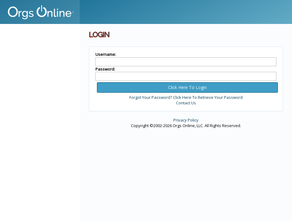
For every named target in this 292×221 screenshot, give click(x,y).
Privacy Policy (185, 120)
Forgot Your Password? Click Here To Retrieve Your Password (186, 97)
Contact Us (186, 103)
